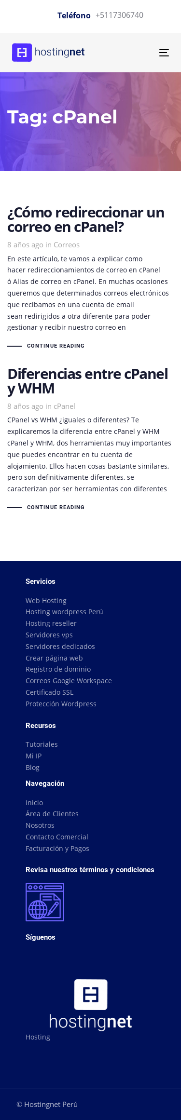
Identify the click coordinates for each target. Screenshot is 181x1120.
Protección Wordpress (61, 703)
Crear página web (54, 657)
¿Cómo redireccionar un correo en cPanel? (90, 278)
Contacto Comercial (57, 836)
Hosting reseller (51, 623)
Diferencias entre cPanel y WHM (90, 439)
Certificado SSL (49, 692)
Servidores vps (49, 634)
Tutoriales (42, 744)
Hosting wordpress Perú (64, 611)
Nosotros (40, 825)
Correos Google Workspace (69, 680)
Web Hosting (46, 600)
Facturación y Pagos (57, 848)
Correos (67, 244)
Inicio (34, 802)
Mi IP (34, 755)
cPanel (64, 406)
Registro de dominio (58, 669)
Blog (33, 767)
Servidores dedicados (60, 646)
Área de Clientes (52, 813)
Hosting (38, 1036)
